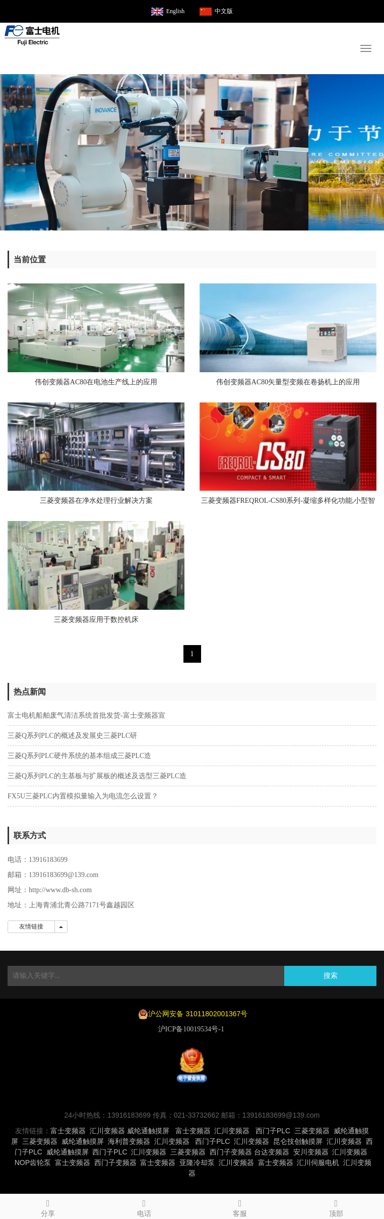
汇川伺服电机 (318, 1162)
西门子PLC (272, 1131)
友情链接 (31, 926)
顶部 (336, 1206)
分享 (48, 1206)
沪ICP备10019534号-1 (192, 1029)
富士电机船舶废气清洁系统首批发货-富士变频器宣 (86, 715)
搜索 (331, 975)
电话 (144, 1206)
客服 (240, 1206)
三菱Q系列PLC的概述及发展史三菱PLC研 (72, 735)
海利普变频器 (129, 1141)
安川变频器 (311, 1152)
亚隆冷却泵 (197, 1162)
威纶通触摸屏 (148, 1131)
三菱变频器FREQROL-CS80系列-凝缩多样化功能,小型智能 (288, 504)
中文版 (224, 11)
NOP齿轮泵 (33, 1162)
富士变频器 (68, 1131)
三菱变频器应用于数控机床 (96, 619)
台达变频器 (271, 1152)
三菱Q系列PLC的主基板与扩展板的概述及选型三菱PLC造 (97, 776)
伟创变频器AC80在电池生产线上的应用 (96, 382)
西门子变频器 (231, 1152)
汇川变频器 (107, 1131)
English (175, 11)
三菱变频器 (312, 1131)
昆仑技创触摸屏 (298, 1141)
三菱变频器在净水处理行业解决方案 (96, 500)
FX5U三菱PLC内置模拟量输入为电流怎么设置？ (83, 796)
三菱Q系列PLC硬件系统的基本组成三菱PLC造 (79, 756)
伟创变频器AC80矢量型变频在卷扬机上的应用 (288, 382)
